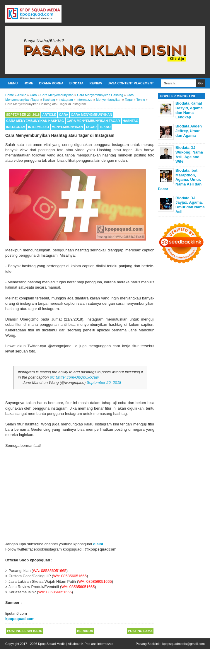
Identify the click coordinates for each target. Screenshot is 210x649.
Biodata (76, 83)
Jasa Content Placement (131, 83)
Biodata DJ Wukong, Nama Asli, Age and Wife (189, 154)
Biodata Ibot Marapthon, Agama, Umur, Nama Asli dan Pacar (180, 179)
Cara (63, 114)
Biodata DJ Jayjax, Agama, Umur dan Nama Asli (190, 205)
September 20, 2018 (104, 382)
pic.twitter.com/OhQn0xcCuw (74, 377)
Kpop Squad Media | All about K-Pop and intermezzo (75, 643)
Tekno (105, 127)
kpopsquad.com (20, 618)
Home (28, 83)
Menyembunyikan (67, 127)
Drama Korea (51, 83)
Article (49, 114)
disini (98, 544)
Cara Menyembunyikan (91, 114)
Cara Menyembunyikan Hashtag (35, 120)
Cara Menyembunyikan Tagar (93, 120)
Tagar (91, 127)
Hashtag (131, 120)
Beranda (85, 631)
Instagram (15, 127)
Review (95, 83)
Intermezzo (38, 127)
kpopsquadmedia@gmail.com (183, 643)
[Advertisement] (79, 492)
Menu (13, 83)
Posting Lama (140, 631)
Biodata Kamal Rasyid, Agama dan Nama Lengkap (189, 110)
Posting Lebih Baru (24, 631)
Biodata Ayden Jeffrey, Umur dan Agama (188, 130)
